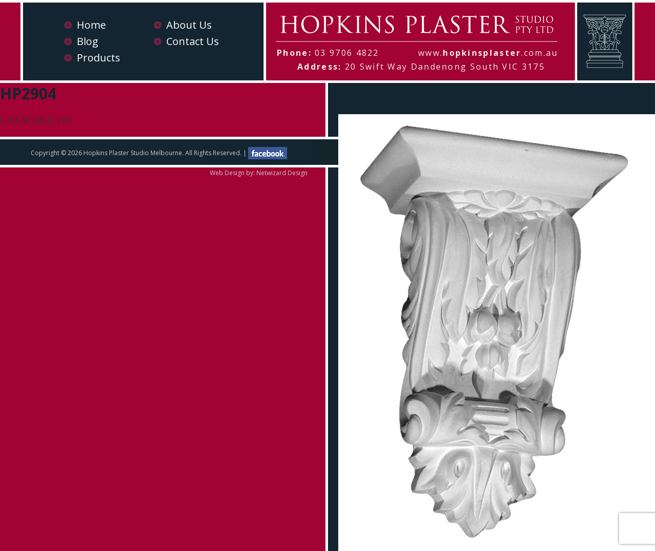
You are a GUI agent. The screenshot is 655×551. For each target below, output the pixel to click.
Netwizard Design (282, 172)
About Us (189, 25)
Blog (87, 41)
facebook (267, 153)
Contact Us (192, 41)
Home (91, 25)
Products (98, 58)
